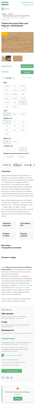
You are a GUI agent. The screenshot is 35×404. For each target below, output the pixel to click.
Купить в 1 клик (27, 66)
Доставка (10, 157)
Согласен (17, 398)
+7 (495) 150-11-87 (27, 2)
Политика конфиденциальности (10, 360)
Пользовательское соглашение (10, 365)
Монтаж (21, 157)
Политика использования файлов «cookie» (13, 362)
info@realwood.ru (28, 5)
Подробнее (17, 394)
